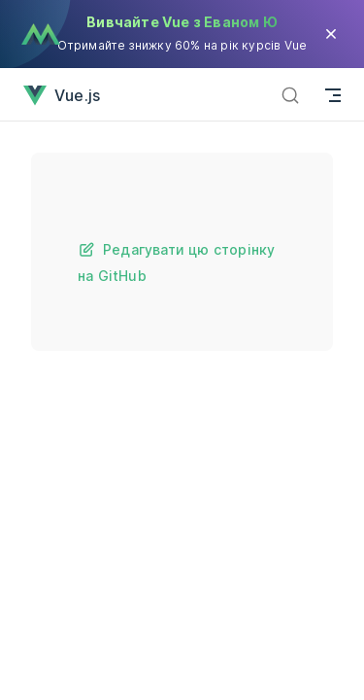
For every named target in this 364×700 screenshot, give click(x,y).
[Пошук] (290, 95)
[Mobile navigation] (333, 95)
